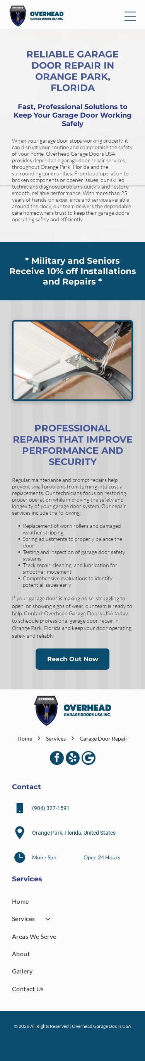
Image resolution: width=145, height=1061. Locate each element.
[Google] (89, 759)
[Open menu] (130, 16)
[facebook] (57, 759)
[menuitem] (72, 901)
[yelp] (73, 759)
